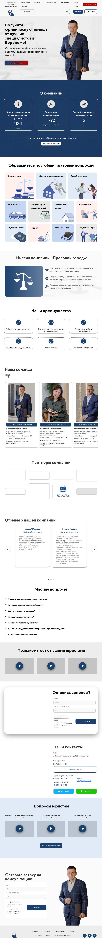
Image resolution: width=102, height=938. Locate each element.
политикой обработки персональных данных (63, 724)
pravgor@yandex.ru (83, 781)
